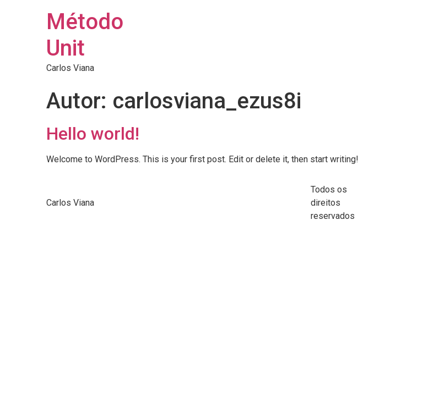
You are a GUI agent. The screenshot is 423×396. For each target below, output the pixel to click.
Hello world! (92, 133)
